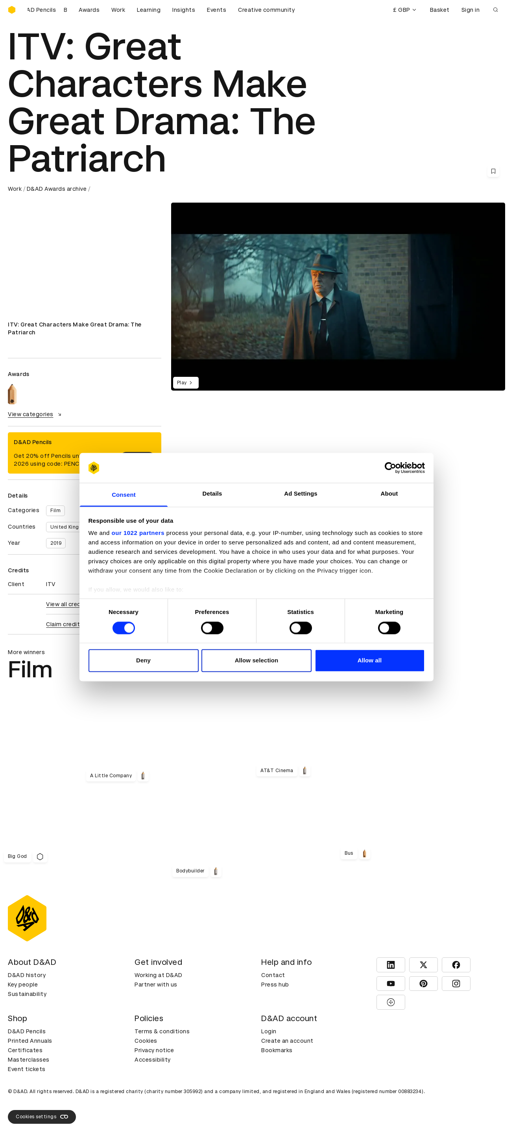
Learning (149, 10)
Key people (23, 984)
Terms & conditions (162, 1031)
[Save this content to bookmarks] (493, 171)
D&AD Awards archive (57, 189)
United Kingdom (70, 527)
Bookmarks (277, 1050)
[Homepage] (12, 10)
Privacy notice (154, 1050)
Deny (143, 660)
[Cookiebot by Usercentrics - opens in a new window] (390, 468)
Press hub (275, 984)
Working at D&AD (159, 975)
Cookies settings (42, 1117)
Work (118, 10)
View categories (35, 414)
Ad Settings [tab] (300, 493)
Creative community (266, 10)
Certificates (25, 1050)
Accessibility (153, 1060)
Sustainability (27, 994)
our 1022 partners (138, 533)
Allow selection (257, 660)
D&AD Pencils (27, 1031)
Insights (183, 10)
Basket (440, 10)
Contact (273, 975)
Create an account (287, 1041)
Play (186, 383)
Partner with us (156, 984)
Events (216, 10)
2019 (55, 543)
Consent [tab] (124, 495)
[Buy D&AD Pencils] (47, 10)
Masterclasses (29, 1060)
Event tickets (27, 1069)
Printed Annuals (30, 1041)
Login (269, 1031)
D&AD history (27, 975)
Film (55, 510)
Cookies (146, 1041)
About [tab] (389, 493)
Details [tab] (212, 493)
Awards (89, 10)
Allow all (370, 660)
